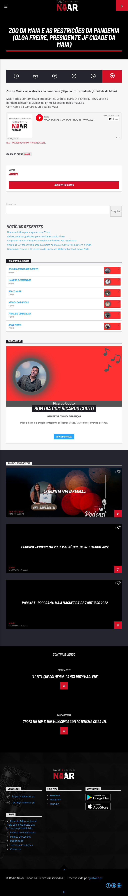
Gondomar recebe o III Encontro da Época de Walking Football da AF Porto (48, 249)
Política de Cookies (20, 836)
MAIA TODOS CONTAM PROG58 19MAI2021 (29, 143)
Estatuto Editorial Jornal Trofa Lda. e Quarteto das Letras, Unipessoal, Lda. (21, 825)
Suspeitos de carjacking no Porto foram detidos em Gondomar (41, 240)
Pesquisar (11, 204)
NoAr (8, 143)
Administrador (16, 511)
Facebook (55, 795)
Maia (27, 154)
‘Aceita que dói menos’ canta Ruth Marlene (65, 676)
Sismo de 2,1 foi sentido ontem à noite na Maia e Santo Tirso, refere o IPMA (49, 244)
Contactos (15, 849)
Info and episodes (64, 436)
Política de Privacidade (22, 832)
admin (13, 174)
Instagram (55, 799)
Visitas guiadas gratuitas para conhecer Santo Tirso (35, 236)
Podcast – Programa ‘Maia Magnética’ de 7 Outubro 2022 (65, 602)
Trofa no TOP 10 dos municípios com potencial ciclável (65, 721)
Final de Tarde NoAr (19, 313)
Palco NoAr (14, 291)
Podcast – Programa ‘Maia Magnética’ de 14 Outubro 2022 (64, 547)
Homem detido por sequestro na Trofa (28, 232)
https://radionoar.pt (23, 796)
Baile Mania (14, 324)
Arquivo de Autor (64, 184)
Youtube (54, 803)
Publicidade (16, 840)
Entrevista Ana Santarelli (65, 491)
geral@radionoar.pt (23, 802)
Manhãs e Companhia (19, 280)
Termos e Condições (21, 845)
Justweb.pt (95, 878)
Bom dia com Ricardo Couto (23, 269)
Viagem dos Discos (18, 302)
